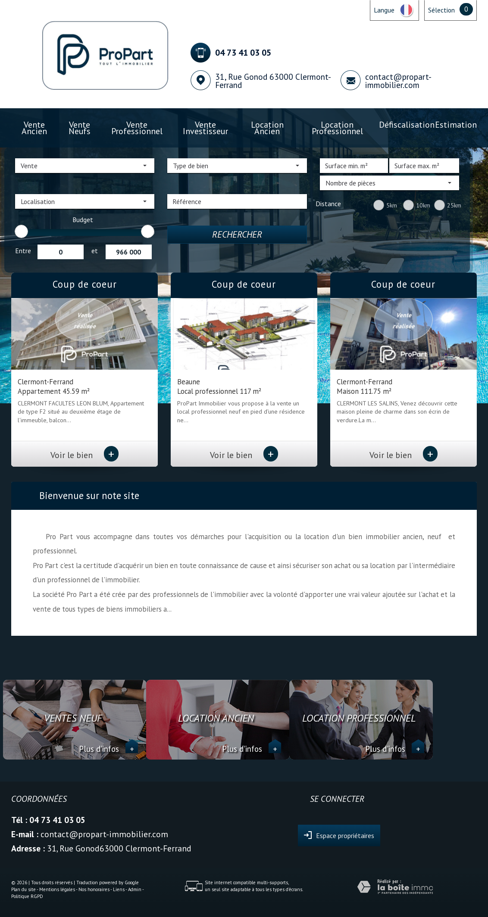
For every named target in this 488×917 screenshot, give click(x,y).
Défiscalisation (407, 124)
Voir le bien (84, 454)
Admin (134, 889)
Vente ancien (34, 128)
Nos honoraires (93, 889)
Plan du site (23, 889)
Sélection (441, 10)
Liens (119, 889)
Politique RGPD (27, 896)
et (94, 250)
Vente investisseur (205, 128)
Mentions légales (57, 889)
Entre (23, 250)
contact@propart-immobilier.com (398, 80)
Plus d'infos (108, 749)
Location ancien (267, 128)
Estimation (456, 124)
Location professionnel (337, 128)
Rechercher (237, 234)
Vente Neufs (80, 128)
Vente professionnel (137, 128)
